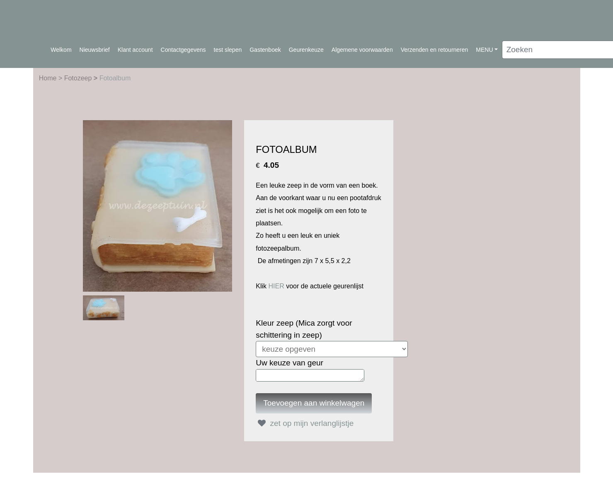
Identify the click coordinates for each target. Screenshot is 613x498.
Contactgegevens (183, 49)
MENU (484, 49)
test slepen (228, 49)
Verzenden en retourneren (434, 49)
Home (48, 78)
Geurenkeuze (306, 49)
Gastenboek (265, 49)
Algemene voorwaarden (362, 49)
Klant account (135, 49)
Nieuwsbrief (95, 49)
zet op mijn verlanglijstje (305, 423)
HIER (276, 286)
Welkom (61, 49)
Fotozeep (79, 78)
